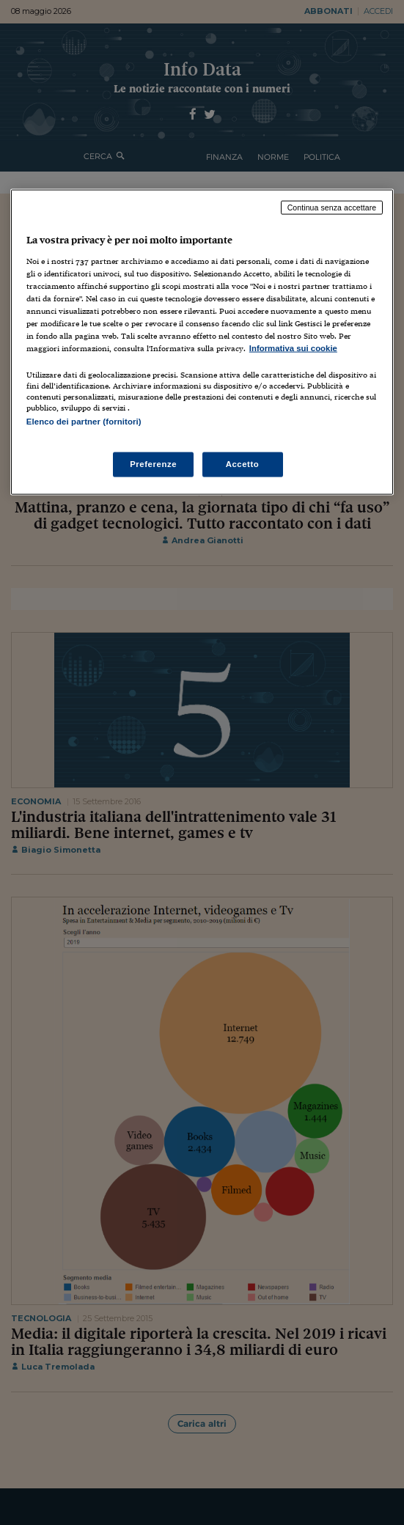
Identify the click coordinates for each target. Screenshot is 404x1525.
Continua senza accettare (332, 207)
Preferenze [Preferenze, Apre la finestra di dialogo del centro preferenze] (153, 464)
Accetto (243, 464)
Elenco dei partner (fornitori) (84, 421)
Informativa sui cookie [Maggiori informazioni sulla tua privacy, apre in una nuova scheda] (293, 348)
